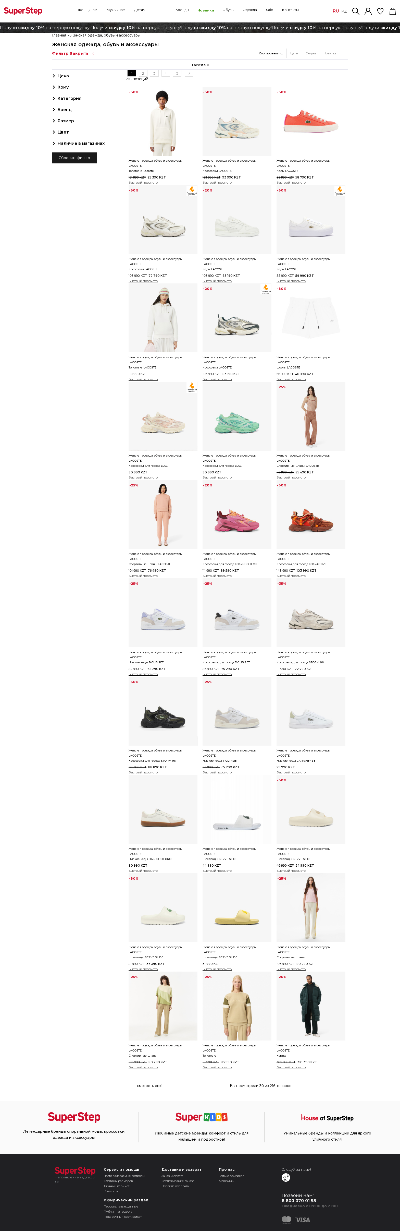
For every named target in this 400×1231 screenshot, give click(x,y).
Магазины (226, 1180)
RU (336, 11)
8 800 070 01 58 (299, 1200)
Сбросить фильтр (74, 158)
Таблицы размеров (118, 1180)
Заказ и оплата (172, 1175)
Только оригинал (231, 1175)
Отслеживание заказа (177, 1180)
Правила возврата (175, 1185)
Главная (59, 35)
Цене (294, 53)
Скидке (311, 53)
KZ (344, 11)
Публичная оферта (118, 1211)
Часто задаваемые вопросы (124, 1175)
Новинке (330, 53)
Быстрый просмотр (143, 182)
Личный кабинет (116, 1185)
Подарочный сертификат (123, 1216)
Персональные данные (121, 1206)
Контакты (111, 1190)
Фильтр (73, 53)
